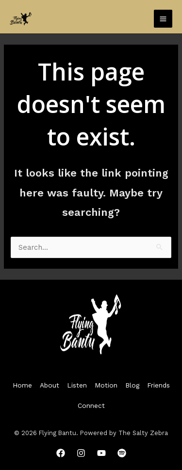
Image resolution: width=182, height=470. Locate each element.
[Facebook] (60, 453)
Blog (132, 385)
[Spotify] (121, 453)
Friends (158, 385)
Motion (106, 385)
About (49, 385)
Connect (91, 405)
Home (22, 385)
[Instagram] (81, 453)
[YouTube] (101, 453)
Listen (77, 385)
